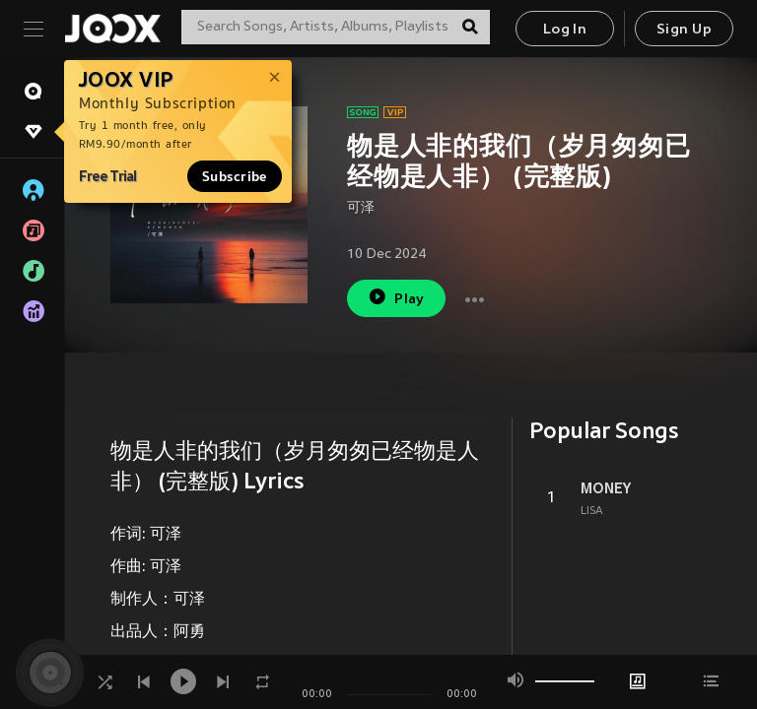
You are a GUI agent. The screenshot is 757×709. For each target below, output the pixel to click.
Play (396, 297)
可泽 (361, 208)
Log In (564, 30)
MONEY (606, 488)
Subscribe (234, 176)
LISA (592, 511)
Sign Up (684, 30)
